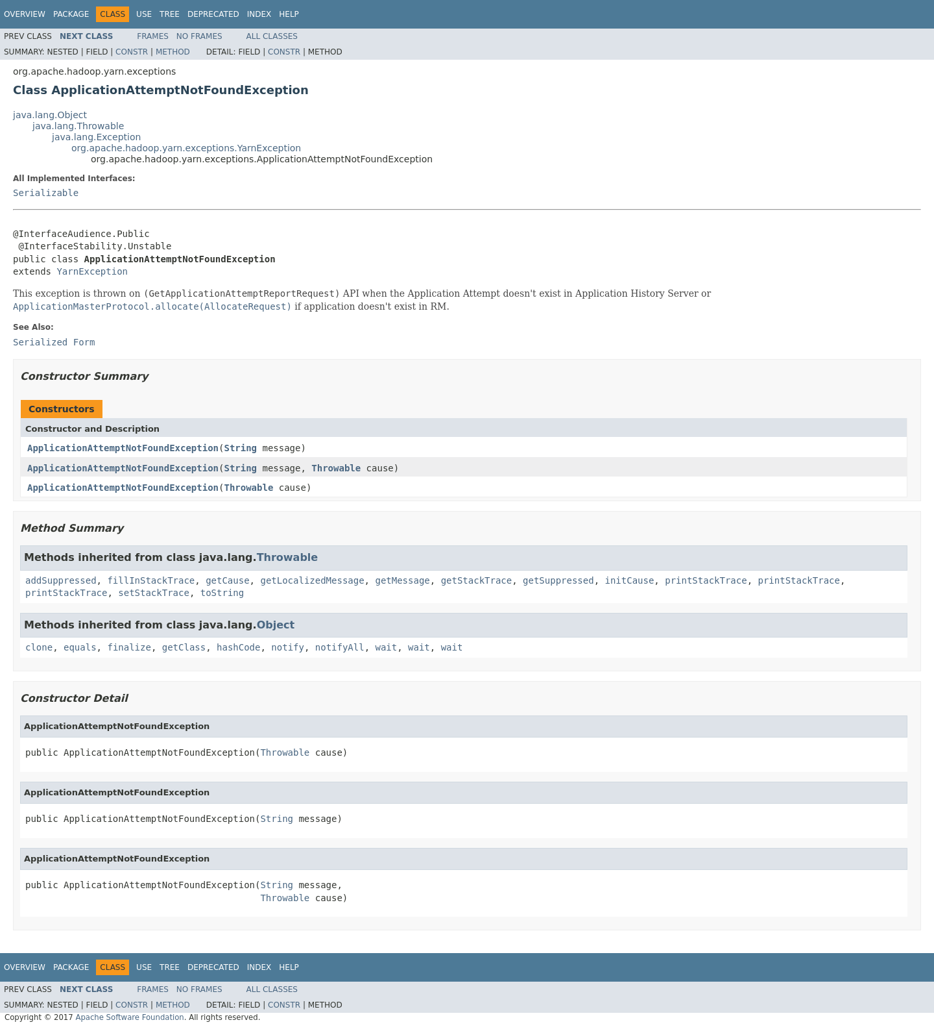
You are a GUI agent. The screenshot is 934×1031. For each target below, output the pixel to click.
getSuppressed (558, 580)
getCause (227, 580)
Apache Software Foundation (129, 1017)
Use (144, 14)
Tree (170, 14)
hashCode (238, 647)
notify (287, 647)
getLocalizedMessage (312, 580)
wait (387, 647)
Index (259, 14)
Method (173, 51)
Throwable (336, 468)
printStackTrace (706, 580)
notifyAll (340, 647)
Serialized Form (54, 342)
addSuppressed (61, 580)
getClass (184, 647)
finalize (128, 647)
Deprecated (213, 14)
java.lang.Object (50, 115)
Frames (153, 36)
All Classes (272, 36)
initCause (629, 580)
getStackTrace (476, 580)
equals (80, 647)
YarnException (92, 271)
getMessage (402, 580)
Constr (131, 51)
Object (276, 625)
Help (289, 14)
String (240, 448)
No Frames (199, 36)
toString (222, 593)
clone (39, 647)
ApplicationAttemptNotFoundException (123, 448)
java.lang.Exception (96, 137)
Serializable (45, 193)
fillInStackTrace (151, 580)
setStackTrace (153, 593)
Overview (24, 14)
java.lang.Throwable (78, 126)
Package (71, 14)
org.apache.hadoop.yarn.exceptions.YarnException (186, 148)
